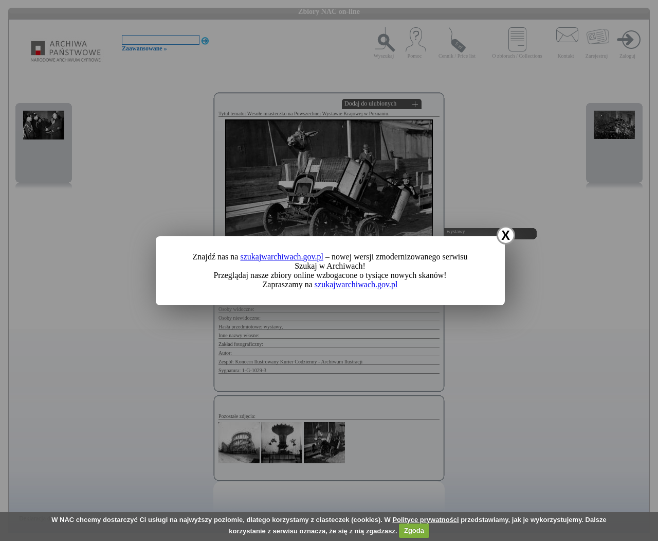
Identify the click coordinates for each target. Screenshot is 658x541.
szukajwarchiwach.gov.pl (281, 256)
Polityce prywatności (425, 519)
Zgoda (414, 530)
